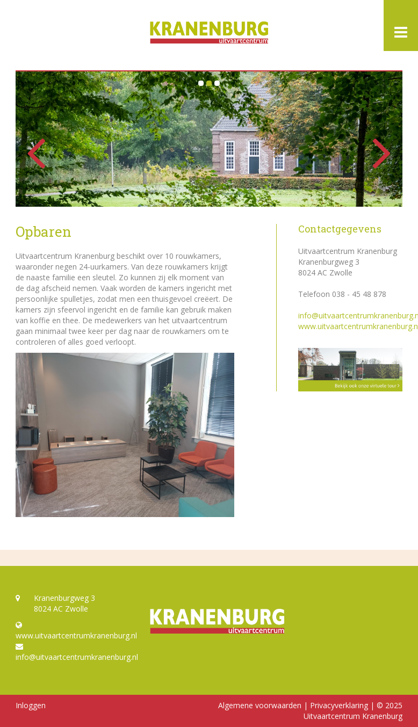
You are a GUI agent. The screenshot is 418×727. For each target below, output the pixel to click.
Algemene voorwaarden (259, 705)
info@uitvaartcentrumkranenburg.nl (75, 652)
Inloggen (31, 705)
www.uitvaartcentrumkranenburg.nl (75, 631)
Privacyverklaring (339, 705)
